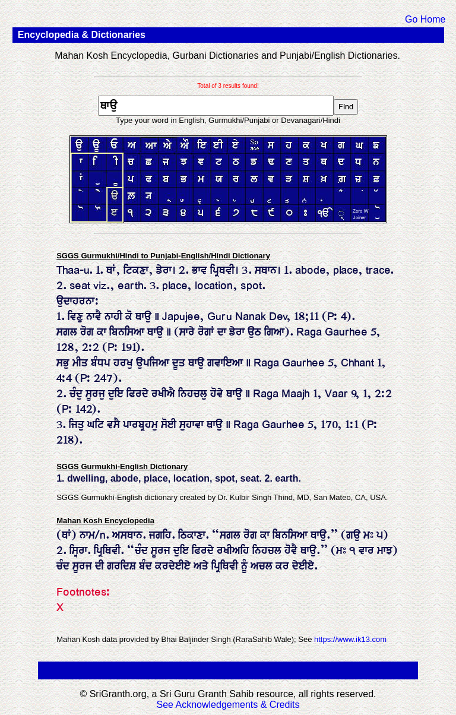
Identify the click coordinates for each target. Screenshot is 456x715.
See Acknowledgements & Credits (227, 705)
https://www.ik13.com (350, 639)
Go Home (425, 19)
